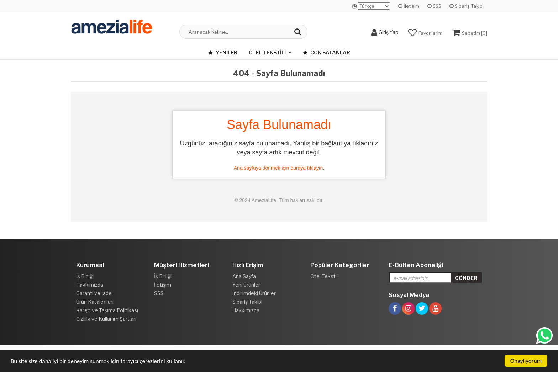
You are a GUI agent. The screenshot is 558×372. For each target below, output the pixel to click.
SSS (434, 6)
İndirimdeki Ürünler (254, 293)
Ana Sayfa (244, 276)
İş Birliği (85, 276)
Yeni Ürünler (246, 285)
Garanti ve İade (94, 293)
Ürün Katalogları (95, 302)
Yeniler (222, 52)
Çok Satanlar (326, 52)
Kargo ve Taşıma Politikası (107, 310)
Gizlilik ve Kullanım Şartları (106, 319)
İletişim (408, 6)
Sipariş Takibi (466, 6)
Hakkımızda (89, 285)
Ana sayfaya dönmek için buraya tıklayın (278, 168)
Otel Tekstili (267, 52)
